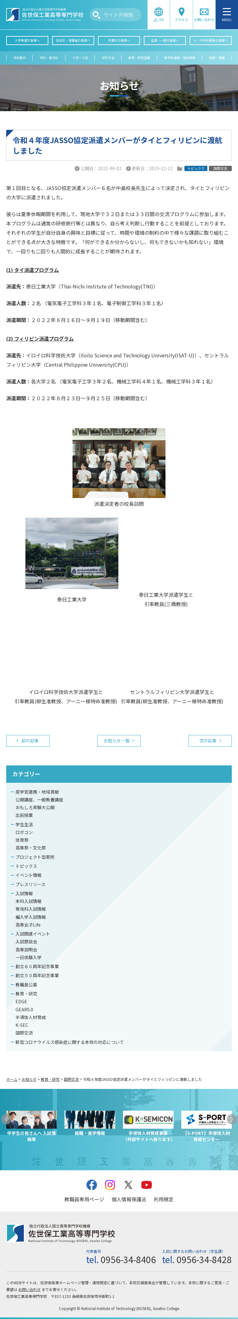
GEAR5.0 (24, 1009)
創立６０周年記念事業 (37, 966)
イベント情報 (28, 875)
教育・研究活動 (139, 58)
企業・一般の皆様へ (165, 40)
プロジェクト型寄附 (35, 857)
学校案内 (19, 58)
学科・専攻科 (49, 58)
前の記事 (30, 740)
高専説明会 (26, 949)
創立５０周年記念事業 (37, 975)
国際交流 (24, 1033)
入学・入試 (80, 58)
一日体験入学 (28, 957)
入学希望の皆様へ (27, 40)
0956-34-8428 (204, 1259)
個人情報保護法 (129, 1199)
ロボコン (24, 832)
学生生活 (108, 58)
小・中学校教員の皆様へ (211, 40)
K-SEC (21, 1025)
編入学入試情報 (30, 917)
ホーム (11, 1079)
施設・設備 (217, 58)
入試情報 (24, 893)
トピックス (26, 866)
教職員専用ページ (84, 1199)
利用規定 (164, 1199)
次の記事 (208, 740)
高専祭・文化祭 (30, 848)
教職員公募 (26, 984)
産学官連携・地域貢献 (179, 58)
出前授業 (24, 815)
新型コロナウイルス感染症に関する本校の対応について (69, 1042)
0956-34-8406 (128, 1259)
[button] (6, 1119)
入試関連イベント (32, 934)
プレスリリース (30, 884)
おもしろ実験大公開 (35, 807)
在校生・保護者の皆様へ (73, 40)
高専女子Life (28, 925)
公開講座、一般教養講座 (39, 799)
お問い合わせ (29, 1289)
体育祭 (22, 840)
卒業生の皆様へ (119, 40)
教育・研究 (26, 993)
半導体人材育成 (30, 1017)
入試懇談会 (26, 941)
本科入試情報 (28, 901)
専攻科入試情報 (30, 909)
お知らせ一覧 (117, 740)
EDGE (21, 1001)
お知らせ (29, 1079)
